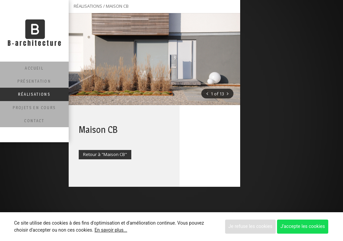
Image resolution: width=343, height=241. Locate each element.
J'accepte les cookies (302, 226)
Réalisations (34, 94)
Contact (34, 120)
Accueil (34, 68)
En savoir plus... (110, 230)
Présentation (34, 81)
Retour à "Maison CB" (105, 154)
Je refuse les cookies (250, 226)
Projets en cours (34, 107)
